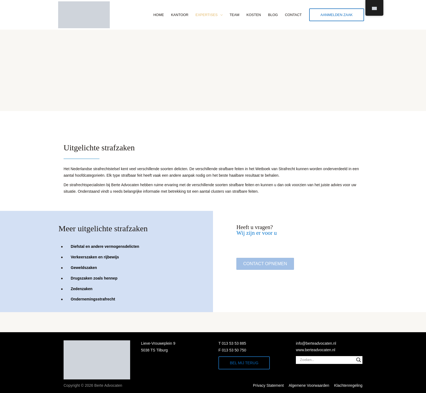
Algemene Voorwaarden (309, 385)
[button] (265, 264)
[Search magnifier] (358, 360)
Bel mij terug (244, 363)
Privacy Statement (268, 385)
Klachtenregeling (348, 385)
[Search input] (326, 360)
